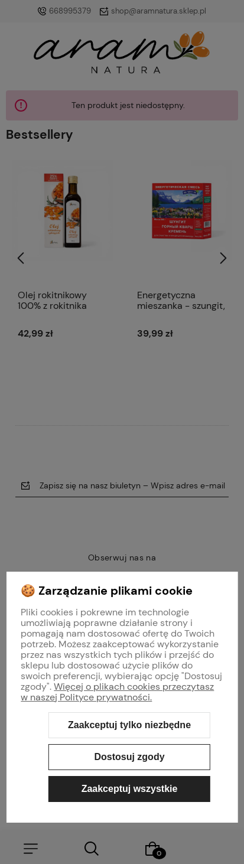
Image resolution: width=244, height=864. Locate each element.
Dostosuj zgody (129, 757)
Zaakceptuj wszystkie (130, 789)
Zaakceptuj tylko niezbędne (129, 725)
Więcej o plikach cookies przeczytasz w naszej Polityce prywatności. (117, 691)
